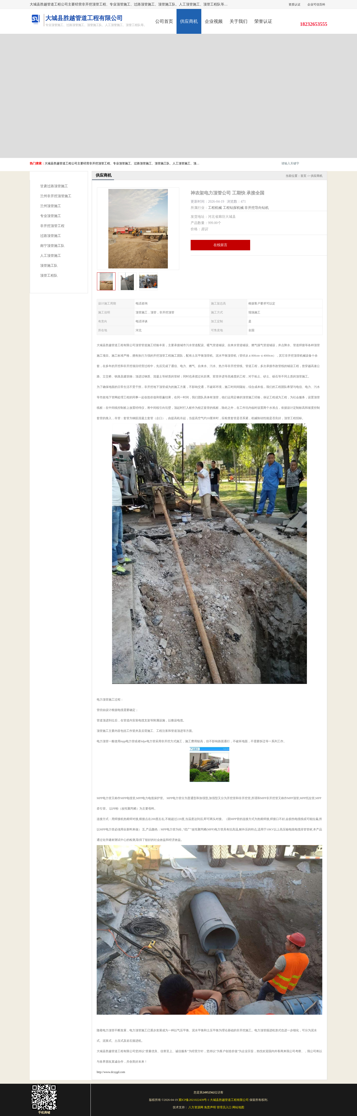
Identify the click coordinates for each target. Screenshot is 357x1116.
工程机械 (215, 208)
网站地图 (238, 1107)
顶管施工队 (49, 265)
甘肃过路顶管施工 (54, 186)
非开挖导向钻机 (256, 208)
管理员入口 (224, 1107)
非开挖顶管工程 (52, 226)
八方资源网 (195, 1107)
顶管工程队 (49, 275)
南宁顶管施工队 (52, 246)
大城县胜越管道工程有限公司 (229, 1100)
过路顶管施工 (50, 236)
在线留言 (220, 245)
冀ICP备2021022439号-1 (193, 1100)
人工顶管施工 (50, 256)
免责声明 (210, 1107)
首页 (303, 176)
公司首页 (164, 21)
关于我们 (238, 21)
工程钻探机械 (233, 208)
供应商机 (189, 21)
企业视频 (214, 21)
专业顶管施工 (50, 216)
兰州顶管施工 (50, 206)
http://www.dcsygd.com (111, 1072)
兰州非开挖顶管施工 (55, 196)
